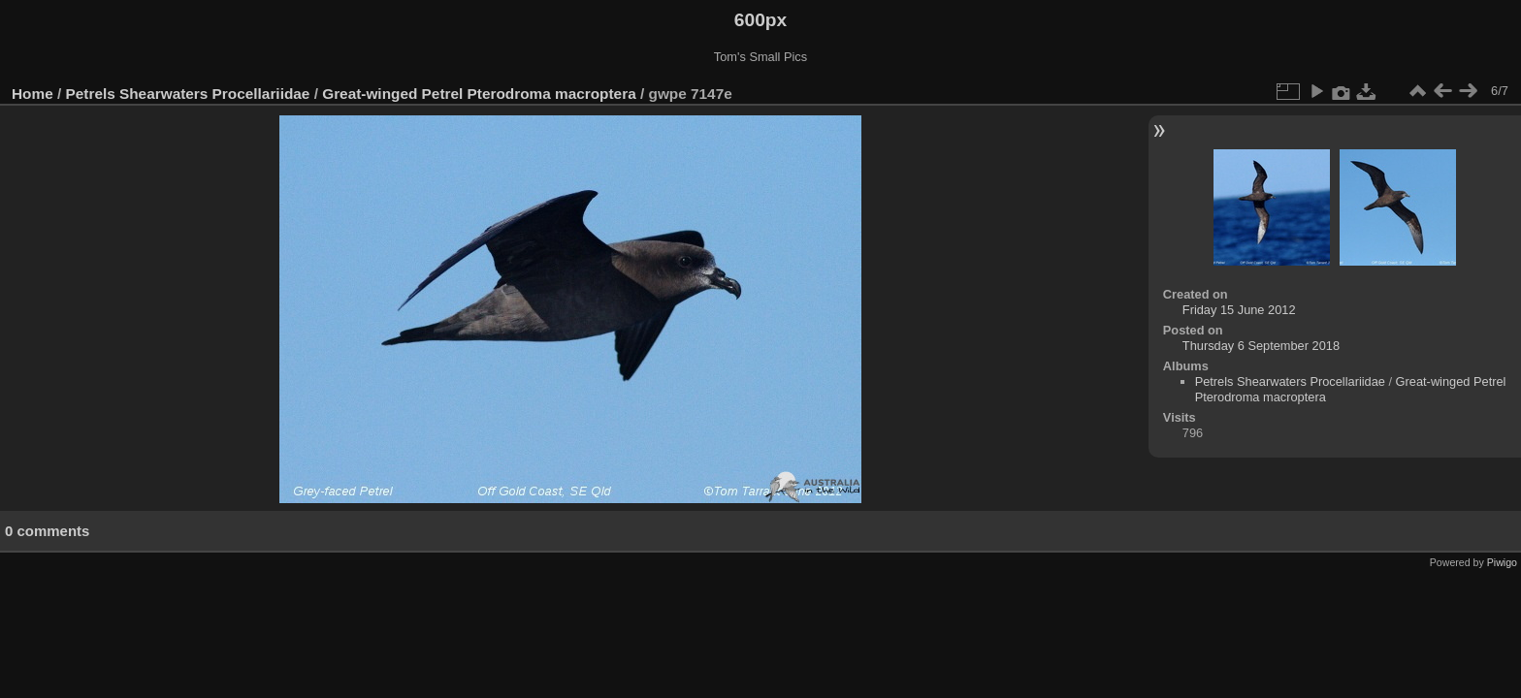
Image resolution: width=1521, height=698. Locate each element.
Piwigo (1502, 562)
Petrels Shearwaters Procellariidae (188, 93)
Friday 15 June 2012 (1239, 309)
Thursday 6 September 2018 (1261, 345)
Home (32, 93)
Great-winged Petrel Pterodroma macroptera (479, 93)
